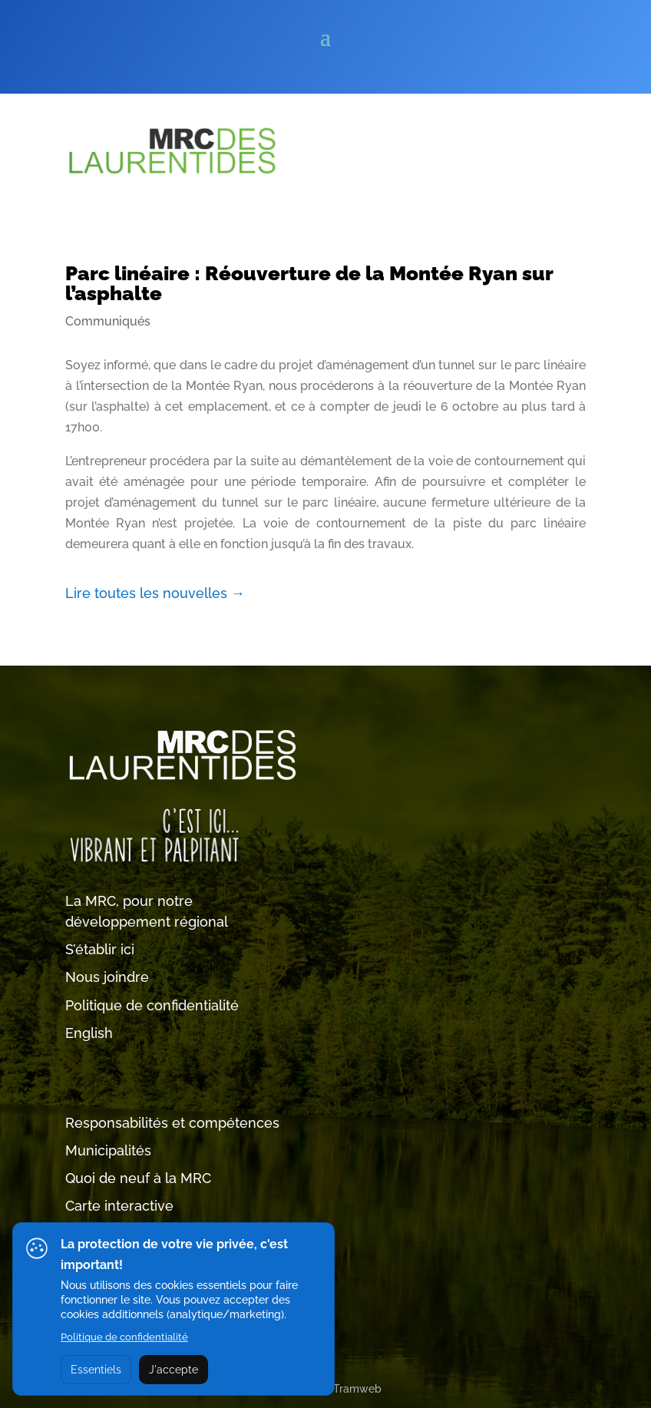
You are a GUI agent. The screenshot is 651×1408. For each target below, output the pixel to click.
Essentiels (96, 1369)
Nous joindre (107, 977)
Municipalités (108, 1150)
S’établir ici (99, 949)
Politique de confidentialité (152, 1005)
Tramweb (357, 1389)
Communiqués (107, 321)
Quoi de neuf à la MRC (138, 1178)
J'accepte (173, 1369)
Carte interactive (119, 1206)
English (89, 1033)
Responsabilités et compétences (172, 1123)
